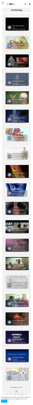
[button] (29, 4)
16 (22, 394)
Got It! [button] (4, 401)
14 (14, 394)
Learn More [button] (24, 399)
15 (18, 394)
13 (11, 394)
